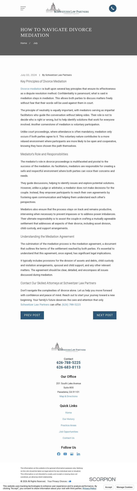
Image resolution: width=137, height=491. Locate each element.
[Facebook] (58, 454)
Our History (68, 419)
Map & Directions (69, 396)
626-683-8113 (69, 367)
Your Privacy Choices (59, 481)
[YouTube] (65, 454)
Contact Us (68, 438)
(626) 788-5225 (71, 304)
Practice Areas (68, 425)
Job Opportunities (68, 431)
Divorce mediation (31, 88)
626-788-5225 (69, 363)
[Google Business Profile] (71, 454)
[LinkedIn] (78, 454)
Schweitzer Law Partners (35, 304)
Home (68, 412)
